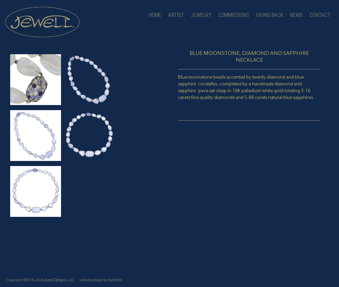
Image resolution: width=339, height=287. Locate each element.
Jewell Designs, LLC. (59, 281)
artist (176, 15)
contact (320, 15)
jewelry (201, 15)
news (296, 15)
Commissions (233, 15)
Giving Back (269, 15)
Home (155, 15)
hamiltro (114, 281)
